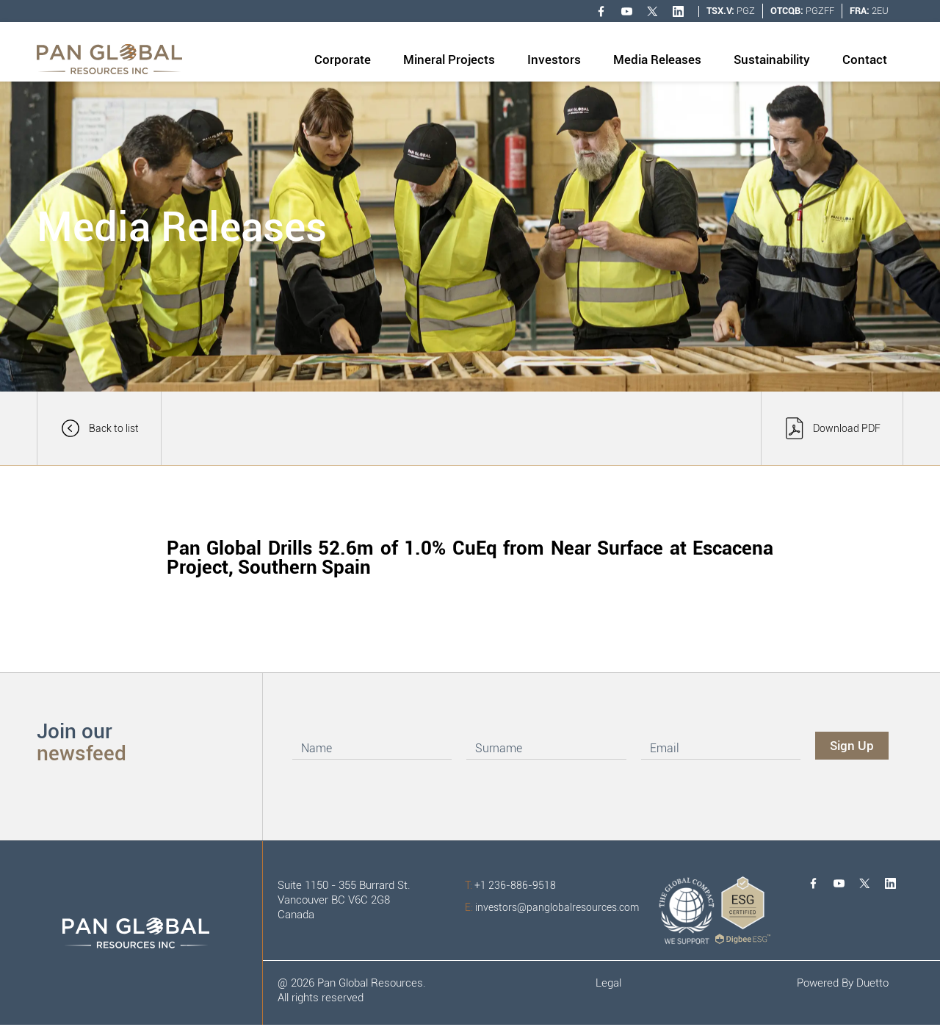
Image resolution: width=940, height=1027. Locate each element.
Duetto (872, 983)
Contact (864, 59)
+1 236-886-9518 (510, 885)
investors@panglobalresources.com (552, 907)
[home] (109, 59)
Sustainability (772, 59)
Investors (554, 59)
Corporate (342, 59)
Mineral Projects (449, 59)
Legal (608, 983)
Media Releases (657, 59)
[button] (342, 61)
